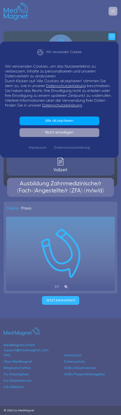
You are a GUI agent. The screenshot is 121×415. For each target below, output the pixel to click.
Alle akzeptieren (60, 121)
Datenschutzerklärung (68, 86)
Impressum (39, 147)
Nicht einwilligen (60, 132)
